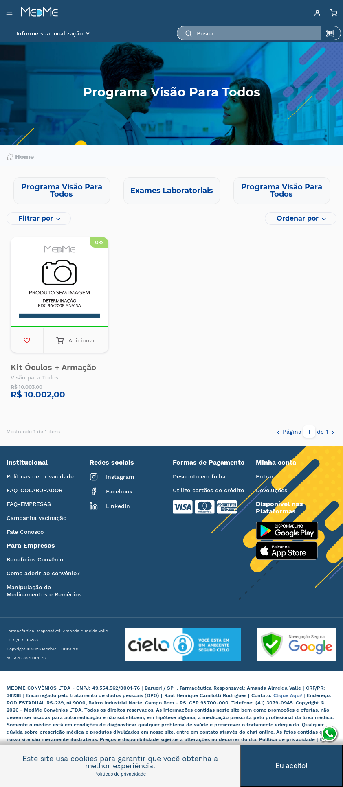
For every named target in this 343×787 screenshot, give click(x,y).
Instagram (112, 477)
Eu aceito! (292, 765)
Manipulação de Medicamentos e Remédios (44, 591)
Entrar (265, 476)
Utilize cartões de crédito (208, 490)
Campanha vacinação (36, 518)
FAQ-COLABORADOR (34, 490)
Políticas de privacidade (40, 476)
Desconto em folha (199, 476)
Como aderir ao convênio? (43, 573)
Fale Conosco (25, 531)
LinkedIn (110, 506)
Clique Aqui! (288, 695)
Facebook (111, 491)
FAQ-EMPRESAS (29, 504)
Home (20, 156)
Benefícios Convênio (35, 559)
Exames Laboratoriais (171, 190)
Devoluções (271, 490)
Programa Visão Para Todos (61, 190)
